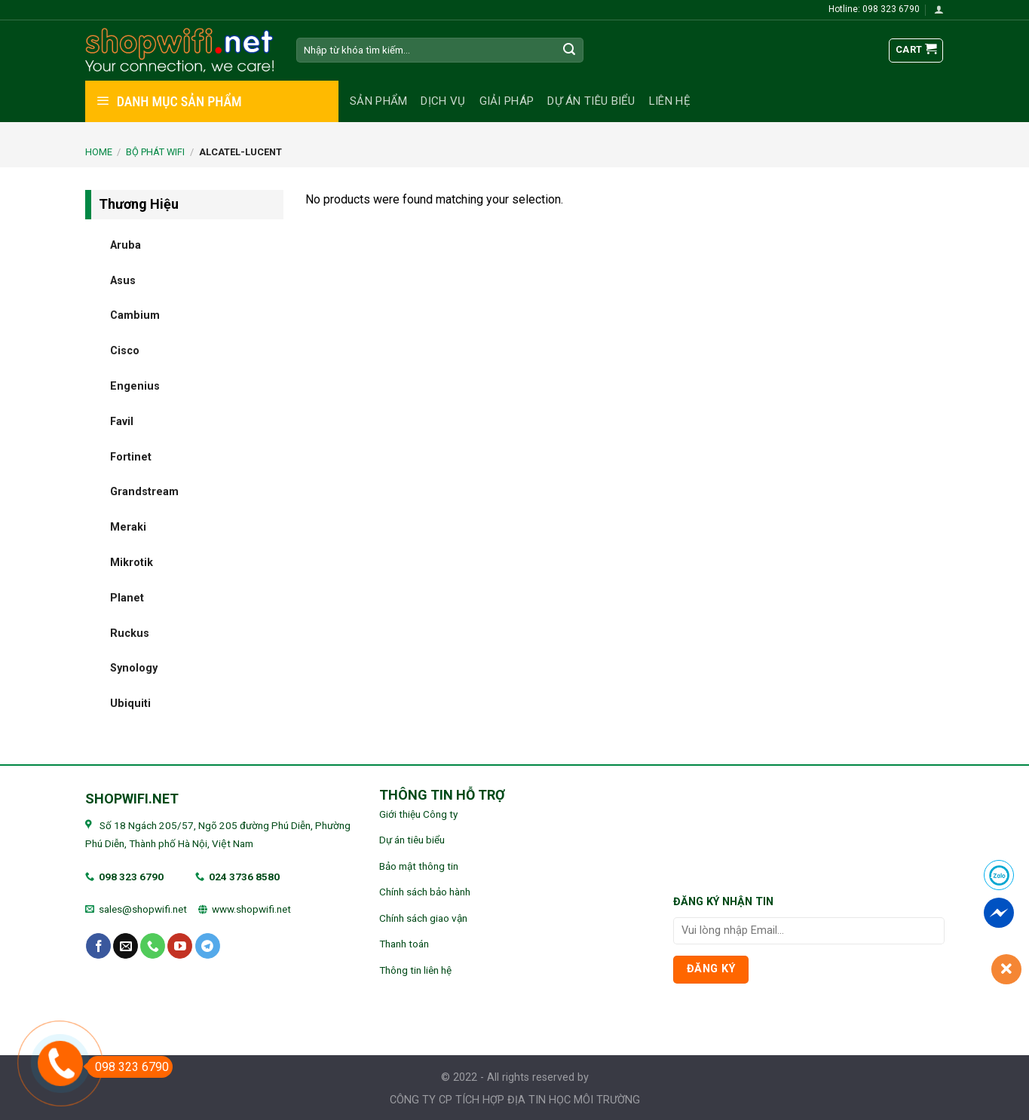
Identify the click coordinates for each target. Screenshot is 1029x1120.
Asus (123, 280)
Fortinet (131, 456)
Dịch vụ (443, 101)
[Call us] (152, 946)
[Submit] (569, 50)
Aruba (125, 244)
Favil (121, 421)
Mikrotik (131, 562)
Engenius (135, 386)
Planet (127, 597)
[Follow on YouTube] (179, 946)
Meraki (128, 527)
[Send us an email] (125, 946)
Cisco (124, 350)
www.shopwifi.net (251, 909)
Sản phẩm (378, 101)
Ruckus (129, 632)
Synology (134, 668)
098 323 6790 (131, 877)
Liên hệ (670, 101)
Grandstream (144, 491)
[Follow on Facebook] (98, 946)
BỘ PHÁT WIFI (155, 152)
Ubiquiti (130, 703)
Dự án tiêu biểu (591, 101)
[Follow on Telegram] (207, 946)
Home (98, 152)
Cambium (135, 315)
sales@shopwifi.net (143, 909)
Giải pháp (506, 101)
